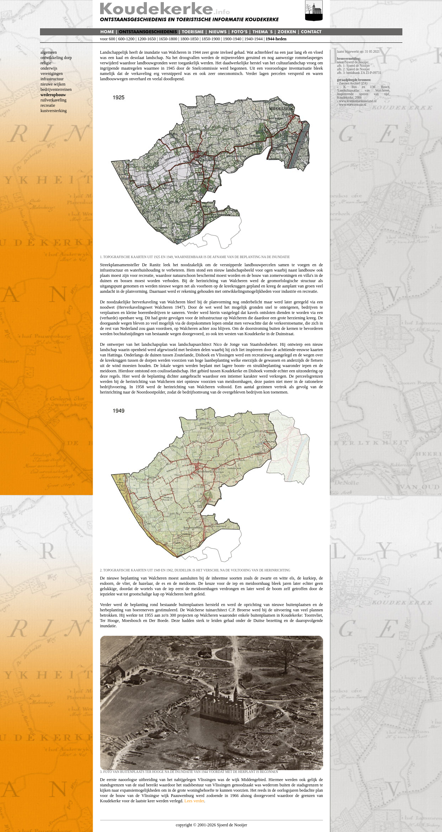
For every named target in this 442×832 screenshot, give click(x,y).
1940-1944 (253, 38)
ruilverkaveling (54, 100)
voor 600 (107, 38)
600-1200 (126, 38)
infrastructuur (52, 78)
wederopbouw (53, 94)
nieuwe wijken (53, 84)
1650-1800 (168, 38)
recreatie (48, 105)
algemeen (49, 52)
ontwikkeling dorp (56, 57)
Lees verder (194, 800)
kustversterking (54, 110)
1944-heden (276, 38)
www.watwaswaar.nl (352, 104)
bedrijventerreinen (56, 89)
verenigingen (52, 73)
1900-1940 (232, 38)
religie (46, 62)
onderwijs (49, 68)
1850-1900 (211, 38)
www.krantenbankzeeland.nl (358, 101)
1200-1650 (146, 38)
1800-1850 (189, 38)
